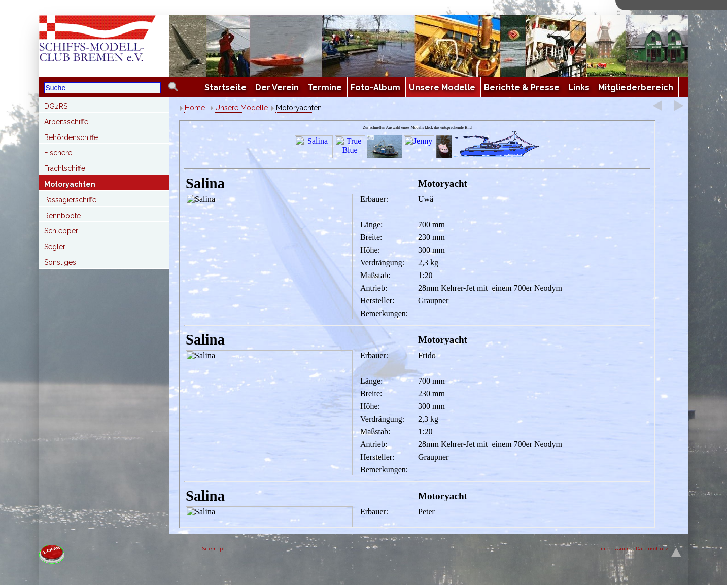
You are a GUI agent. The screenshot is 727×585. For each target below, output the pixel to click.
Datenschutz (652, 549)
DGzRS (55, 106)
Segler (54, 247)
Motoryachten (69, 184)
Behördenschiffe (71, 137)
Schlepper (61, 231)
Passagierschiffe (70, 200)
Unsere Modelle (241, 108)
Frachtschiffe (64, 168)
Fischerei (59, 153)
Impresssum (613, 549)
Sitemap (212, 549)
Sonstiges (60, 262)
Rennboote (62, 216)
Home (195, 108)
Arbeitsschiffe (66, 122)
